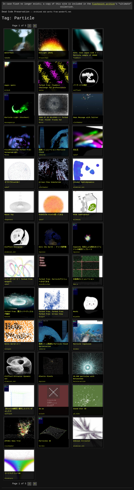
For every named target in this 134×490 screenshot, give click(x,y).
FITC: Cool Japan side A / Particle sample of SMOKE (85, 54)
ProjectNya (43, 58)
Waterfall (9, 53)
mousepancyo (10, 122)
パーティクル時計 (80, 85)
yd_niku (76, 412)
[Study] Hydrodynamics (83, 181)
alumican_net (78, 187)
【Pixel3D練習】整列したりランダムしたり (18, 408)
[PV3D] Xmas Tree (13, 439)
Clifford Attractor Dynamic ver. (18, 376)
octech (41, 412)
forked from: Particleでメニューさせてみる (53, 279)
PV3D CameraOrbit (81, 214)
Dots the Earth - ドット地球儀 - (52, 247)
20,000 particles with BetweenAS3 (83, 376)
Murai (41, 122)
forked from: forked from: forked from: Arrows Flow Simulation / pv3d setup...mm (53, 311)
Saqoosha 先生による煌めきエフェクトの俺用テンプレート (87, 247)
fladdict (77, 58)
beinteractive (79, 380)
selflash (77, 90)
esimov (76, 348)
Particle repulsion (82, 342)
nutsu (41, 90)
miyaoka (76, 315)
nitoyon (8, 348)
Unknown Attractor (81, 439)
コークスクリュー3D (13, 471)
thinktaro (9, 476)
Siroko (41, 444)
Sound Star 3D (79, 407)
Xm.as (41, 407)
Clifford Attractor (14, 246)
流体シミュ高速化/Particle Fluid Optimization (53, 343)
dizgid (41, 315)
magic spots (10, 85)
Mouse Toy (9, 214)
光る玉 (75, 149)
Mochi (75, 310)
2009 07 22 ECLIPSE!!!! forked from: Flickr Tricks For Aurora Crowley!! (53, 118)
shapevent (9, 219)
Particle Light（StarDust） (17, 117)
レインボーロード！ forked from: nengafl (19, 279)
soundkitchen (44, 283)
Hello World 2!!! (13, 342)
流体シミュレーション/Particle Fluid (52, 150)
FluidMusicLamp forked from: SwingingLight (18, 150)
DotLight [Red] (46, 53)
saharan (42, 154)
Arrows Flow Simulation (50, 181)
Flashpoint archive (103, 3)
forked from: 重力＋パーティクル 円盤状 (19, 311)
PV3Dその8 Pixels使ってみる (51, 214)
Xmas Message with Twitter (85, 117)
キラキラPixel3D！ (12, 181)
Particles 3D (45, 439)
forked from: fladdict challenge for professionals (52, 86)
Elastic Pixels (46, 375)
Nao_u (75, 283)
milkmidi (77, 219)
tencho (7, 58)
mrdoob (7, 90)
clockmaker (78, 122)
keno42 (7, 315)
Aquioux (42, 251)
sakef (75, 154)
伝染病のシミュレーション (83, 278)
